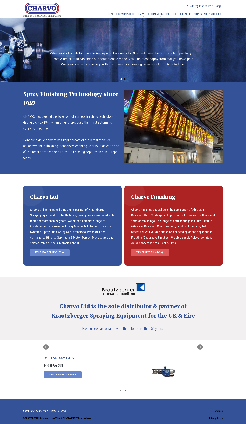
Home (111, 14)
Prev (46, 347)
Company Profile (125, 14)
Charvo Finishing (160, 14)
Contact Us (185, 14)
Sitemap (219, 411)
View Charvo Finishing (149, 252)
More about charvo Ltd (49, 252)
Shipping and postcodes (207, 14)
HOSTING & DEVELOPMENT (71, 418)
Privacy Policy (216, 418)
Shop (174, 14)
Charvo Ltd (143, 14)
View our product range (62, 374)
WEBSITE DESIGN (36, 418)
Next (200, 347)
